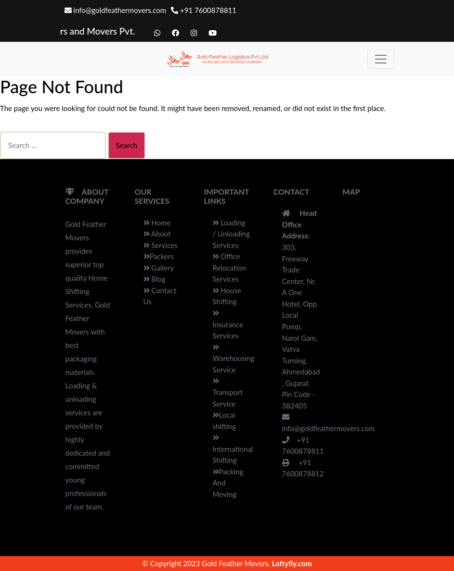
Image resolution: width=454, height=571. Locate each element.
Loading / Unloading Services (231, 233)
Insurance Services (228, 325)
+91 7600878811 (203, 10)
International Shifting (233, 449)
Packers (158, 256)
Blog (154, 278)
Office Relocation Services (229, 267)
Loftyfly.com (292, 563)
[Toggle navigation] (380, 59)
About (157, 233)
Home (157, 222)
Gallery (158, 267)
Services (160, 245)
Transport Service (228, 392)
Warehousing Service (234, 359)
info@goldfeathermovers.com (116, 10)
